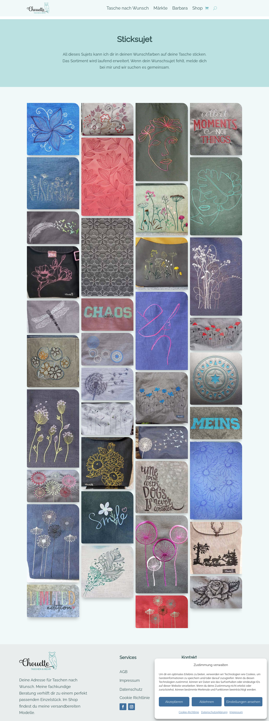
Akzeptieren (174, 702)
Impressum (236, 712)
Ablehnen (206, 702)
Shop (197, 9)
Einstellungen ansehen (243, 702)
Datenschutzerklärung (214, 712)
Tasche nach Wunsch (128, 9)
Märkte (161, 9)
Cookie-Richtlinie (189, 712)
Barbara (180, 9)
